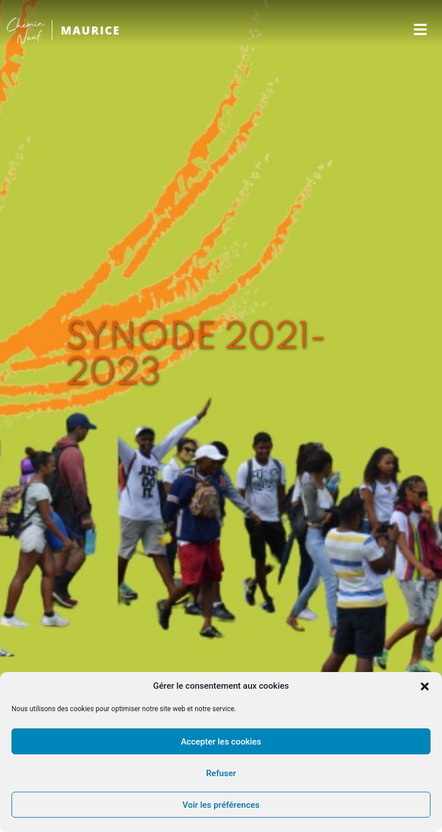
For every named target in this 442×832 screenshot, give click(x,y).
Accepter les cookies (221, 741)
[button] (424, 686)
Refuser (221, 773)
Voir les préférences (221, 805)
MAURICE (90, 30)
